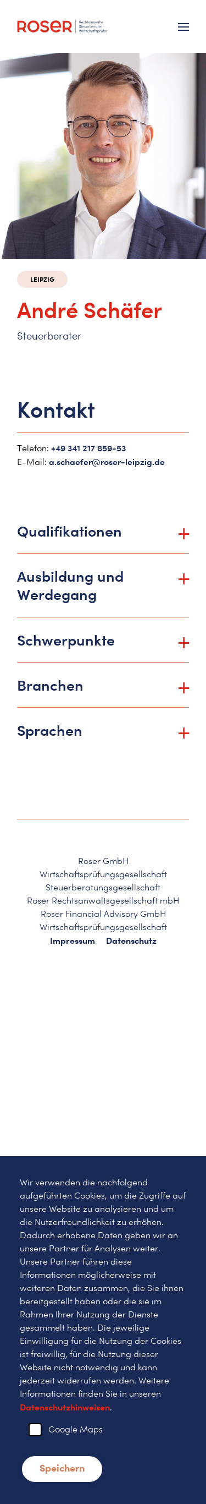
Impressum (72, 940)
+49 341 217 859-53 (88, 447)
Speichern (62, 1468)
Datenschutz (131, 940)
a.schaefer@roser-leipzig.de (107, 461)
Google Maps (75, 1429)
